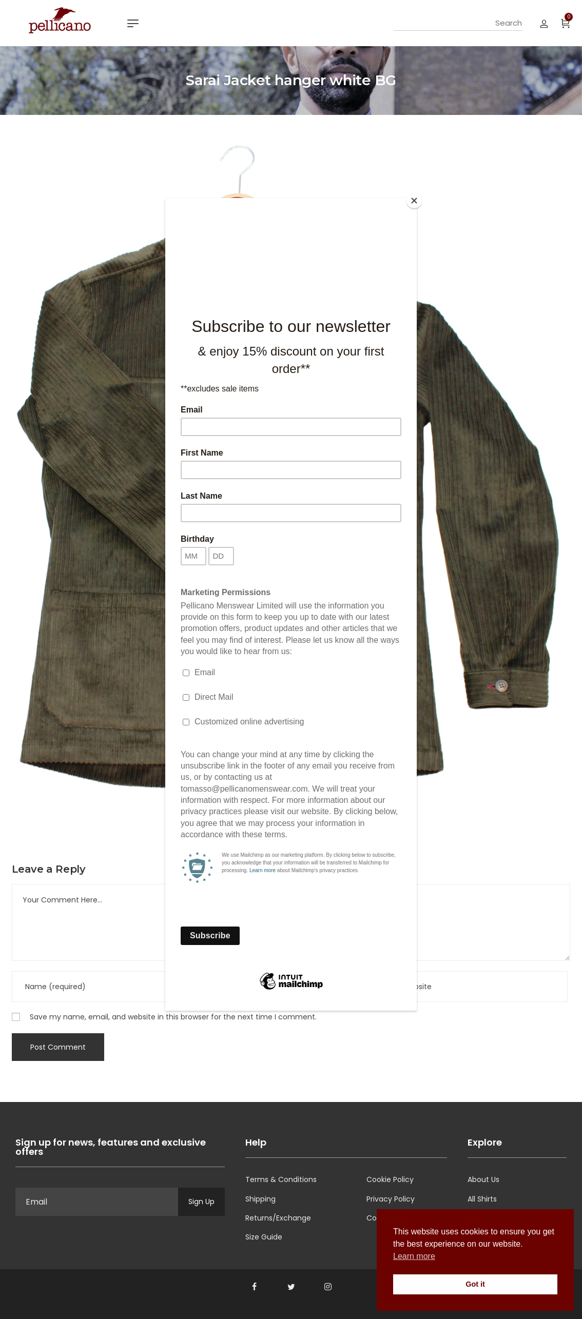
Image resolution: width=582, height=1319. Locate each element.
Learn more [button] (414, 1256)
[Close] (414, 200)
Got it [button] (475, 1284)
